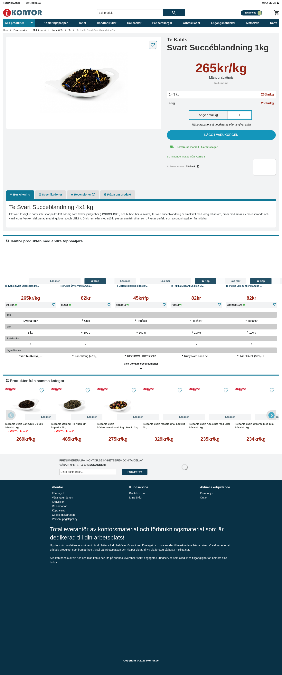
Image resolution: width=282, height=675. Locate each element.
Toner (82, 23)
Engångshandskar (223, 23)
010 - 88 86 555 (33, 3)
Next (271, 415)
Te (70, 30)
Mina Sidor (270, 3)
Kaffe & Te (57, 30)
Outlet (203, 497)
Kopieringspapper (56, 23)
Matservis (252, 23)
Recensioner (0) (83, 194)
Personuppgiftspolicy (64, 519)
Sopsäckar (134, 23)
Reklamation (59, 506)
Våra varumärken (62, 497)
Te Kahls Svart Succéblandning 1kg (96, 30)
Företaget (58, 493)
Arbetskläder (191, 23)
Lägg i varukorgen (221, 134)
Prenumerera (134, 471)
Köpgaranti (58, 510)
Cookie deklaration (63, 514)
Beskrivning (20, 194)
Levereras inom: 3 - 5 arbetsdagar (197, 147)
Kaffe (273, 23)
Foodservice (20, 30)
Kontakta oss (11, 3)
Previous (11, 415)
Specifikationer (50, 194)
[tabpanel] (83, 83)
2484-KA (192, 166)
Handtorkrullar (106, 23)
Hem (5, 30)
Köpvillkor (58, 501)
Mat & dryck (39, 30)
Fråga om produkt (117, 194)
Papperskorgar (162, 23)
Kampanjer (206, 493)
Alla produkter (19, 23)
